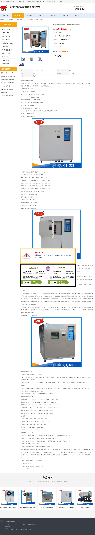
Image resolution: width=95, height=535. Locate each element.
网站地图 (29, 529)
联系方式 (77, 15)
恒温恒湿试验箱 (6, 29)
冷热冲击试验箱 (18, 19)
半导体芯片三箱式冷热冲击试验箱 (66, 507)
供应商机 (17, 15)
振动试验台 (5, 56)
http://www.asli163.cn (25, 468)
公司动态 (53, 15)
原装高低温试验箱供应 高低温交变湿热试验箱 (8, 79)
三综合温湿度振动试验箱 (7, 95)
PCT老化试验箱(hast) (7, 43)
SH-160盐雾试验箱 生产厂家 (7, 82)
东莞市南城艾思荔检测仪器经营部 (32, 524)
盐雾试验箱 (5, 46)
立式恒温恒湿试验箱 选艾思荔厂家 (8, 76)
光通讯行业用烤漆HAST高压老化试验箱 (10, 507)
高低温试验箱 (5, 33)
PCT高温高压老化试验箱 (7, 89)
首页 (7, 19)
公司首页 (5, 15)
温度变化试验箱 (6, 53)
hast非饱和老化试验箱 (6, 86)
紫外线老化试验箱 (7, 50)
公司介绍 (41, 15)
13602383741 (63, 51)
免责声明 (18, 529)
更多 (15, 69)
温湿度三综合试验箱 (85, 507)
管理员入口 (24, 529)
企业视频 (29, 15)
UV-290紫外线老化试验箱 (47, 507)
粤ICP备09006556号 (19, 524)
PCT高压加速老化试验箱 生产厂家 (28, 507)
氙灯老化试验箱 (6, 39)
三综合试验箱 (5, 60)
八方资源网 (13, 529)
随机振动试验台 (5, 92)
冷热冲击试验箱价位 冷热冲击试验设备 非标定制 (8, 73)
